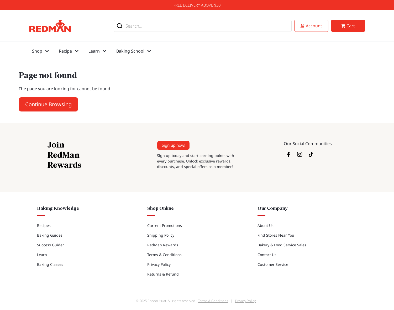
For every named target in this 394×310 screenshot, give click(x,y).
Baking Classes (50, 264)
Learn (42, 254)
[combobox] (203, 26)
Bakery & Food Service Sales (282, 244)
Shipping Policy (160, 235)
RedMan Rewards (162, 244)
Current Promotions (164, 225)
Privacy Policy (159, 264)
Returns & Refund (163, 274)
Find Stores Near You (276, 235)
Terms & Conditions (164, 254)
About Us (266, 225)
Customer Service (273, 264)
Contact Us (267, 254)
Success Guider (50, 244)
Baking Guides (49, 235)
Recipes (44, 225)
